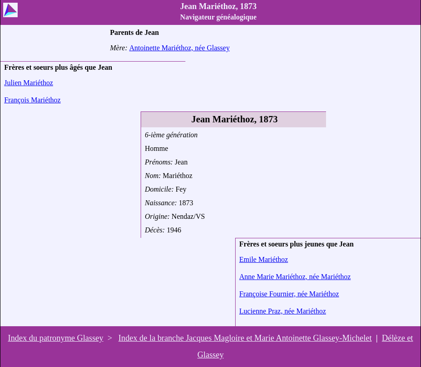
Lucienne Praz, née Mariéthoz (282, 311)
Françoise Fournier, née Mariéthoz (289, 294)
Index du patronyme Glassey (56, 338)
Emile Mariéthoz (263, 259)
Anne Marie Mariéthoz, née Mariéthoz (295, 276)
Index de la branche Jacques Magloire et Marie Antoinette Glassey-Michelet (245, 338)
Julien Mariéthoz (28, 83)
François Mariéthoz (32, 100)
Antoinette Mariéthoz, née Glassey (179, 48)
